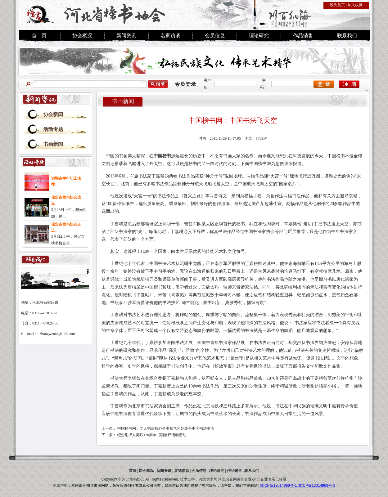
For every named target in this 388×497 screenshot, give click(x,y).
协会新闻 (53, 114)
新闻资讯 (126, 35)
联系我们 (347, 35)
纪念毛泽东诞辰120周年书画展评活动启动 (151, 435)
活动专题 (53, 129)
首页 (132, 470)
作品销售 (303, 35)
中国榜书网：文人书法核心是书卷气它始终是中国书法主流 (165, 428)
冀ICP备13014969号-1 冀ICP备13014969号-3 (297, 485)
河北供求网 (208, 479)
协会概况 (82, 35)
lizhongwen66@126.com (56, 334)
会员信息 (215, 35)
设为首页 (337, 5)
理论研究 (259, 35)
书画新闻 (53, 144)
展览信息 (181, 470)
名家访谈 (170, 35)
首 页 (39, 35)
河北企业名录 (264, 479)
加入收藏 (355, 5)
